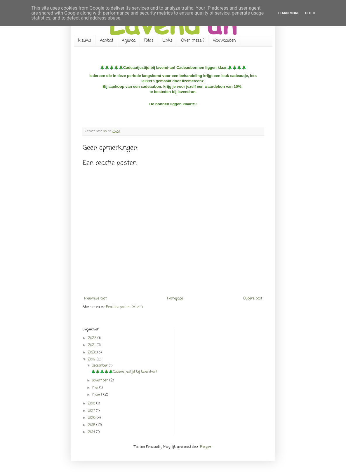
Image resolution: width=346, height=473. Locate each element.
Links (167, 41)
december (100, 365)
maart (97, 394)
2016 (92, 418)
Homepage (175, 298)
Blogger (206, 447)
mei (95, 387)
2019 (92, 359)
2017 (92, 411)
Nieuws (84, 41)
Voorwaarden (224, 41)
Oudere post (252, 298)
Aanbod (106, 41)
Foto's (149, 41)
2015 (92, 425)
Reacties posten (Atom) (124, 307)
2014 (92, 432)
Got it (310, 13)
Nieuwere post (95, 298)
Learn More (288, 13)
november (100, 380)
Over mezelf (192, 41)
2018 (92, 403)
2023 (93, 338)
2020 (92, 352)
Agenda (128, 41)
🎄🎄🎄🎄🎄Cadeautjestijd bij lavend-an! (124, 371)
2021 (92, 345)
